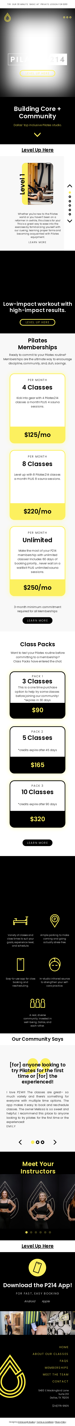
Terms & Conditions (45, 1422)
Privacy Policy (60, 1422)
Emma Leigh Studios (26, 1422)
